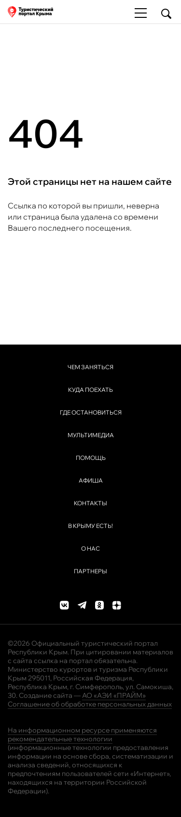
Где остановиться (91, 412)
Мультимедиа (91, 435)
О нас (90, 548)
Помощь (91, 457)
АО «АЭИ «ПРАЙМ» (114, 695)
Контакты (90, 503)
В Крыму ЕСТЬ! (90, 525)
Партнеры (90, 571)
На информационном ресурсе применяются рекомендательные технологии (82, 734)
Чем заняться (90, 367)
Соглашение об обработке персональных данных (90, 704)
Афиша (91, 480)
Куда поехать (90, 389)
